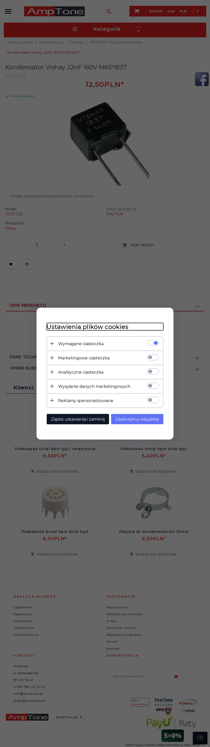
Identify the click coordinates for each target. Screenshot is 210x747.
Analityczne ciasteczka (80, 372)
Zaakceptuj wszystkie (137, 419)
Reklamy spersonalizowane (85, 400)
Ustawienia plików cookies (87, 326)
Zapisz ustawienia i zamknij (78, 419)
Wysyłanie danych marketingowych (94, 386)
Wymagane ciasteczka (80, 343)
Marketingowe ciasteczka (84, 357)
